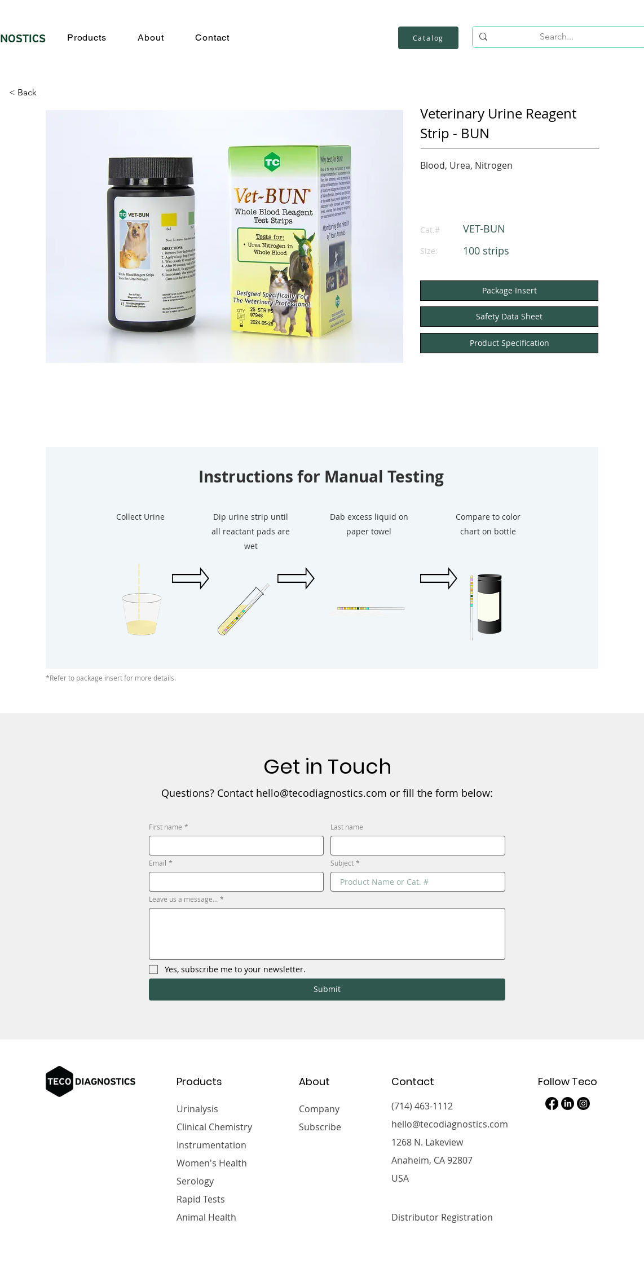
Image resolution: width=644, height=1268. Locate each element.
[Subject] (414, 881)
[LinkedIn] (567, 1103)
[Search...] (557, 36)
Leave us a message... (186, 899)
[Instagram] (583, 1103)
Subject (345, 863)
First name (168, 827)
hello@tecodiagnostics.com (449, 1124)
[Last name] (414, 845)
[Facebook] (551, 1103)
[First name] (232, 845)
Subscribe (320, 1127)
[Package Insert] (509, 290)
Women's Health (212, 1163)
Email (161, 863)
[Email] (232, 881)
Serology (195, 1181)
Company (319, 1109)
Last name (346, 827)
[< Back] (27, 92)
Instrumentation (211, 1145)
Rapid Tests (201, 1199)
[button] (86, 38)
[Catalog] (428, 38)
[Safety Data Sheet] (509, 316)
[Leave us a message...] (327, 934)
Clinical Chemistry (214, 1127)
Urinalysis (197, 1109)
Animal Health (206, 1217)
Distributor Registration (442, 1217)
